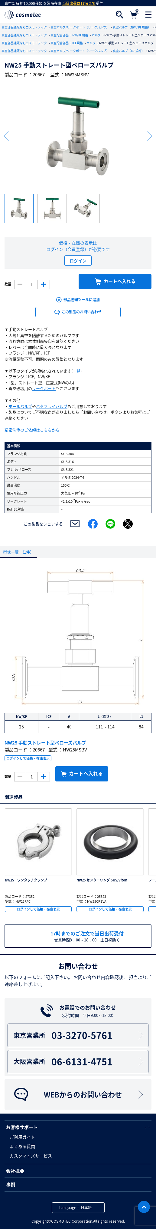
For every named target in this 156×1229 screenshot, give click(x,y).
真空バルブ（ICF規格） (129, 50)
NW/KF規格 (80, 35)
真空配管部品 (59, 35)
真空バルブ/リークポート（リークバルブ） (80, 27)
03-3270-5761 (79, 1035)
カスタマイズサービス (31, 1156)
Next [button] (149, 136)
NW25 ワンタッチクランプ (26, 880)
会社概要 (15, 1170)
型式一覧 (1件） (18, 552)
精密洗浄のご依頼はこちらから (32, 430)
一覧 (76, 371)
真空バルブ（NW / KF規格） (132, 27)
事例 (10, 1184)
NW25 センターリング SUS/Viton (101, 880)
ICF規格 (77, 43)
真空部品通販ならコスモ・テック (24, 27)
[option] (78, 136)
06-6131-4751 (79, 1061)
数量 (8, 284)
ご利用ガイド (22, 1137)
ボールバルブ (20, 406)
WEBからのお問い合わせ (79, 1094)
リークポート (44, 388)
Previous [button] (6, 136)
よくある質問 (22, 1146)
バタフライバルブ (51, 406)
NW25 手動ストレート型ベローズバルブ (45, 742)
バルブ (96, 35)
